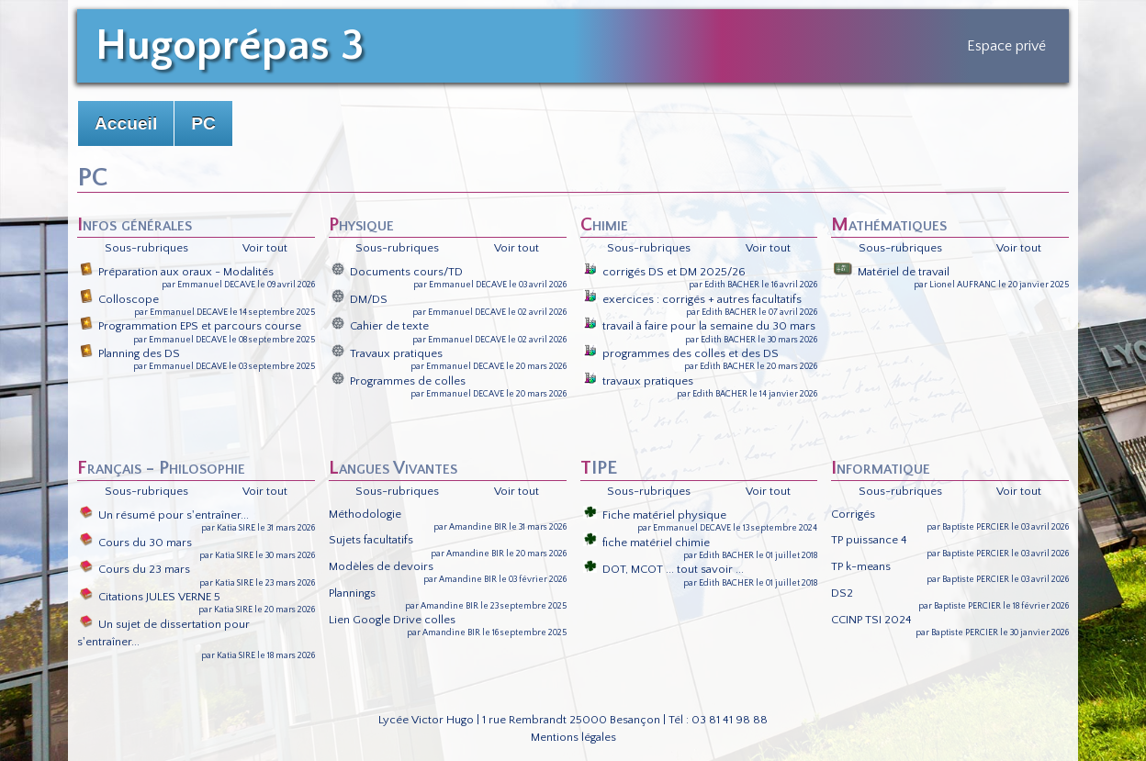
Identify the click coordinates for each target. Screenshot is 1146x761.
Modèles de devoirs (381, 566)
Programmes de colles (398, 381)
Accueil (126, 123)
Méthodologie (365, 514)
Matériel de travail (891, 271)
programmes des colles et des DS (681, 353)
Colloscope (119, 299)
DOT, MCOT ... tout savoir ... (663, 569)
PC (203, 123)
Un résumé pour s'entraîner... (164, 515)
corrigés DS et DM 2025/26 (664, 271)
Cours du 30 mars (136, 542)
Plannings (352, 593)
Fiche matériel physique (654, 515)
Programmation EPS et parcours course (190, 325)
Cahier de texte (380, 325)
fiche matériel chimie (646, 542)
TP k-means (861, 566)
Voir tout (264, 247)
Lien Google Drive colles (392, 619)
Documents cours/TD (397, 271)
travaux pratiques (638, 381)
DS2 (842, 593)
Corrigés (853, 514)
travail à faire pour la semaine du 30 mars (699, 325)
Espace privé (1006, 46)
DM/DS (359, 299)
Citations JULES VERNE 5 (150, 596)
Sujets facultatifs (371, 539)
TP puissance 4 (869, 539)
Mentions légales (573, 737)
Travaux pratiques (387, 353)
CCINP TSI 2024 (871, 619)
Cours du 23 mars (135, 569)
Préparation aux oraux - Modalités (177, 271)
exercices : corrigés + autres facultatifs (692, 299)
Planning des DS (130, 353)
